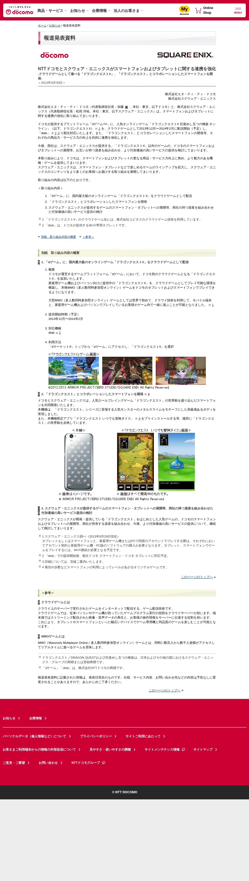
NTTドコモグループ (89, 763)
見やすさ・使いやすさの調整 (110, 749)
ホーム (42, 25)
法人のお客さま (127, 10)
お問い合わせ (48, 763)
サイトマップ (202, 749)
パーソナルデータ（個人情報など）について (34, 736)
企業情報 (99, 10)
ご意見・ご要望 (14, 763)
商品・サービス (50, 10)
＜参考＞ (88, 236)
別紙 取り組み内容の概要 (58, 236)
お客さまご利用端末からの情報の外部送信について (39, 749)
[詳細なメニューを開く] (238, 10)
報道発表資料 (59, 38)
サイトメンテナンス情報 (165, 749)
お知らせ (77, 10)
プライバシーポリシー (96, 736)
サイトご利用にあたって (143, 736)
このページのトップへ (197, 577)
